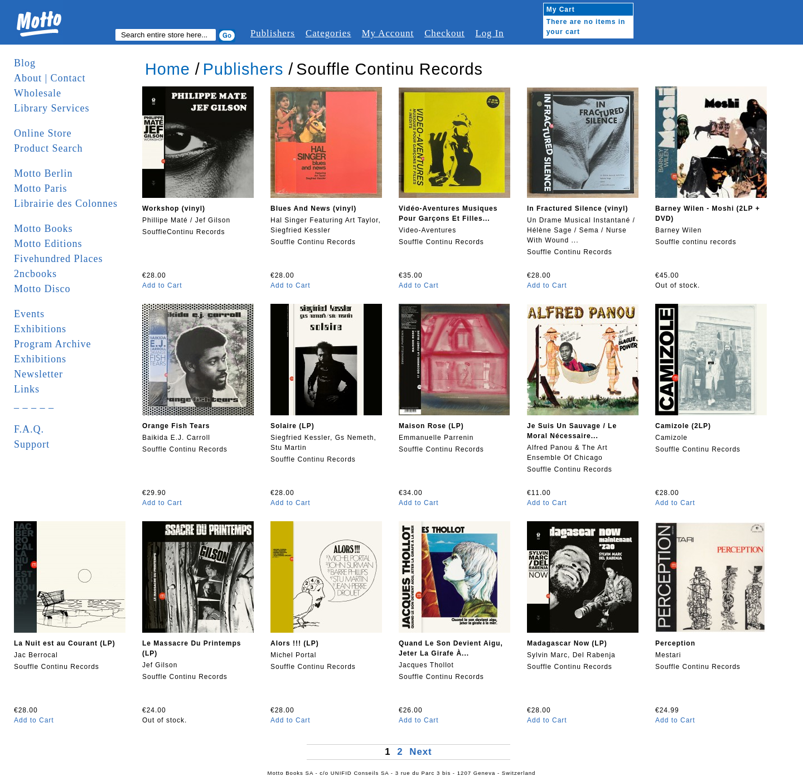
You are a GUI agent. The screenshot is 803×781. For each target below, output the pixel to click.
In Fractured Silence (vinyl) (577, 208)
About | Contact (50, 78)
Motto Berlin (43, 173)
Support (32, 444)
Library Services (51, 108)
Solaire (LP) (292, 426)
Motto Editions (48, 243)
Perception (675, 643)
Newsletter (38, 374)
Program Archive (52, 344)
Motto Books (43, 228)
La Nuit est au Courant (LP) (64, 643)
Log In (489, 33)
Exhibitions (40, 328)
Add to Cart (162, 285)
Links (27, 389)
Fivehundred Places (58, 258)
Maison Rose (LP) (431, 426)
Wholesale (37, 93)
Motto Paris (40, 188)
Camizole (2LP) (683, 426)
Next (420, 751)
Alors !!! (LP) (294, 643)
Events (29, 313)
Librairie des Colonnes (66, 203)
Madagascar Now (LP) (567, 643)
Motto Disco (42, 288)
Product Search (48, 148)
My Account (388, 33)
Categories (328, 33)
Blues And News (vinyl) (313, 208)
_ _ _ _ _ (34, 404)
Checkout (444, 33)
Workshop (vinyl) (173, 208)
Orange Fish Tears (176, 426)
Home (167, 69)
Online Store (43, 133)
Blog (25, 63)
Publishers (272, 33)
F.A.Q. (29, 429)
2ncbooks (35, 273)
